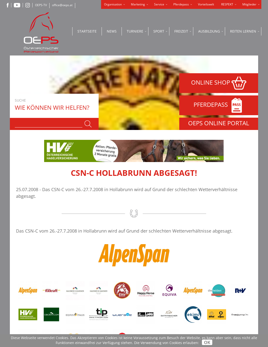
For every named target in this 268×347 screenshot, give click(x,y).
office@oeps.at (62, 5)
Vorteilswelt (206, 4)
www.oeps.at (90, 319)
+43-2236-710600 (102, 299)
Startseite (87, 31)
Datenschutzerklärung (156, 279)
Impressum (144, 286)
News (112, 31)
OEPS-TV (41, 5)
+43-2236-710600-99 (104, 304)
